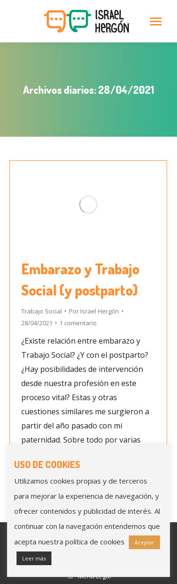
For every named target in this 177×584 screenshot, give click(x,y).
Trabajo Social (41, 311)
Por (94, 311)
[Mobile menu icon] (156, 21)
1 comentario (78, 323)
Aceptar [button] (144, 542)
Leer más (34, 558)
